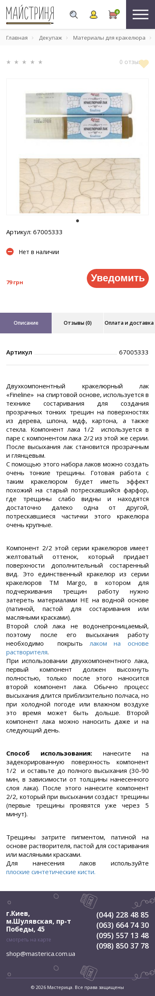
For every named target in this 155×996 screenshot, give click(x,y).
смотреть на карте (28, 939)
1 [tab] (78, 221)
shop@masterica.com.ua (40, 953)
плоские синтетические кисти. (50, 872)
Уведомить (118, 277)
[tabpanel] (77, 147)
